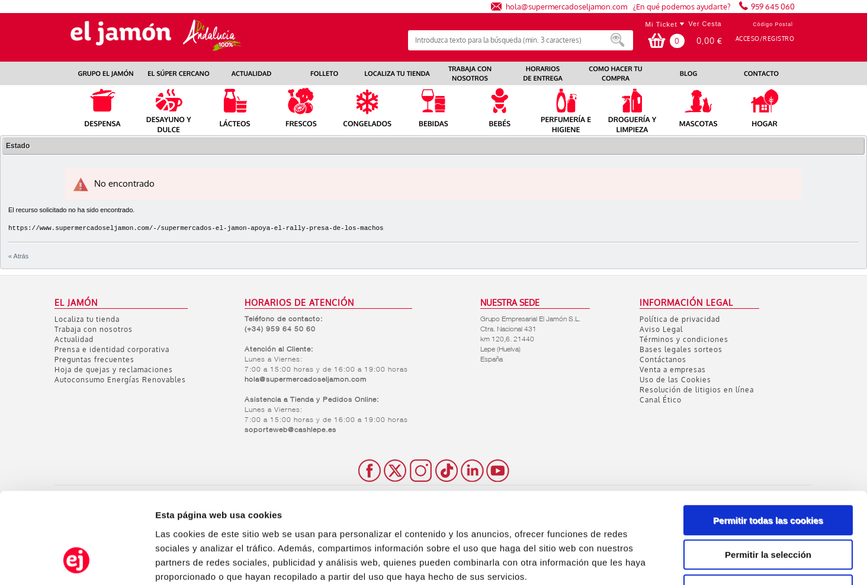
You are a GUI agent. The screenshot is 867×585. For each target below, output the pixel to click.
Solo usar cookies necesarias (768, 509)
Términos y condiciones (684, 339)
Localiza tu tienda (87, 319)
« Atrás (18, 256)
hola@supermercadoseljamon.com (566, 6)
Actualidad (74, 339)
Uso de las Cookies (675, 379)
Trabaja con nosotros (93, 329)
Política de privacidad (680, 319)
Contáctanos (663, 359)
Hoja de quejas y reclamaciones (113, 369)
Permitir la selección (768, 475)
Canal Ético (661, 399)
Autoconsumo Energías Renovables (120, 379)
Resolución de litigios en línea (697, 389)
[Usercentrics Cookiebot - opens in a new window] (77, 562)
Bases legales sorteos (681, 349)
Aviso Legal (661, 329)
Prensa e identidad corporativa (111, 349)
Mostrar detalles (636, 562)
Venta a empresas (673, 369)
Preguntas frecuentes (94, 359)
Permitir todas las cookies (768, 440)
